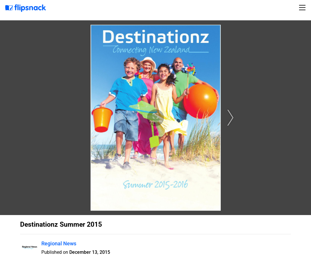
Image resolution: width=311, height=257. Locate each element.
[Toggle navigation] (303, 7)
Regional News (58, 243)
